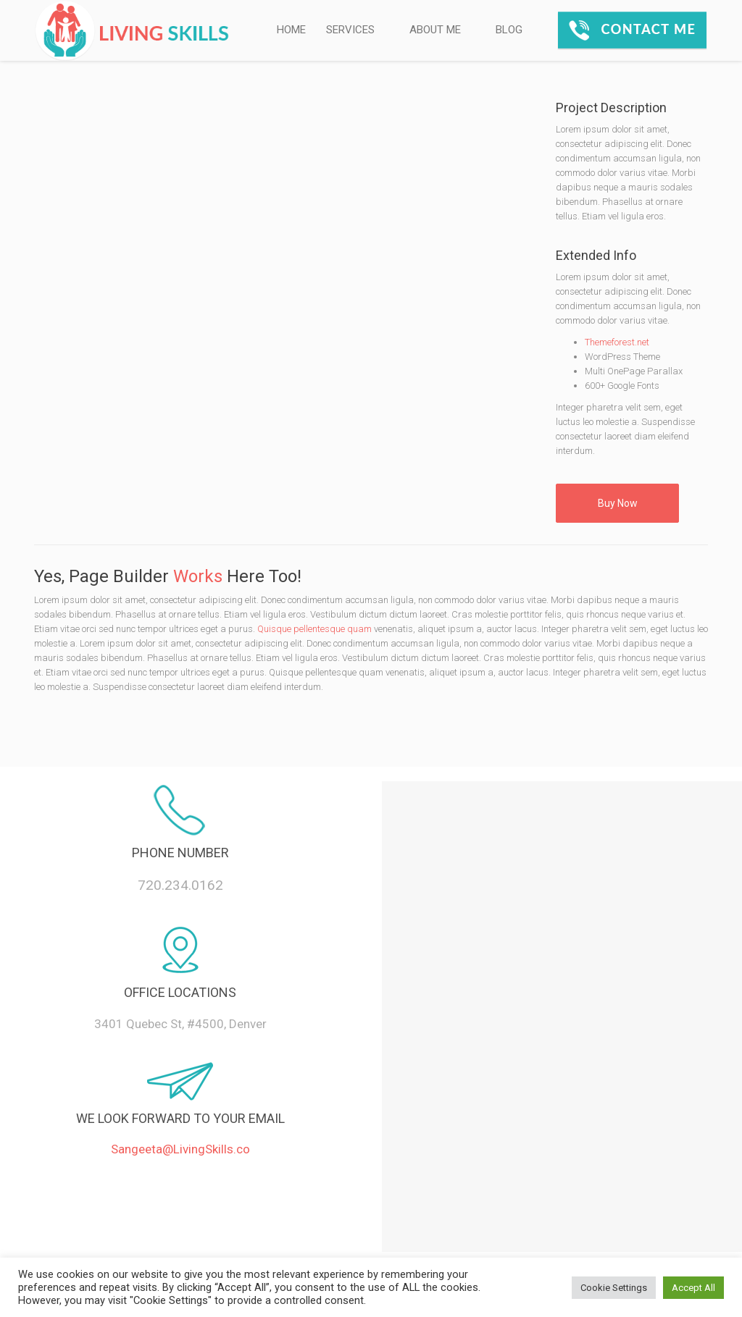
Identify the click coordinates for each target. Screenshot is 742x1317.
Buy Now (618, 503)
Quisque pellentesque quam (314, 628)
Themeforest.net (617, 342)
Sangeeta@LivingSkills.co (180, 1149)
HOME (291, 29)
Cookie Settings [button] (613, 1287)
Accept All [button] (693, 1287)
